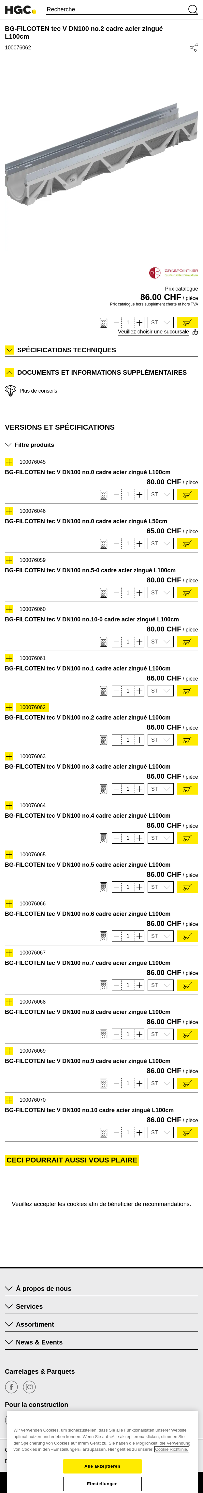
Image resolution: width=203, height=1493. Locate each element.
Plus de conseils (31, 390)
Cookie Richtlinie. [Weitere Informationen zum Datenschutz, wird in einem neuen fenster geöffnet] (171, 1486)
